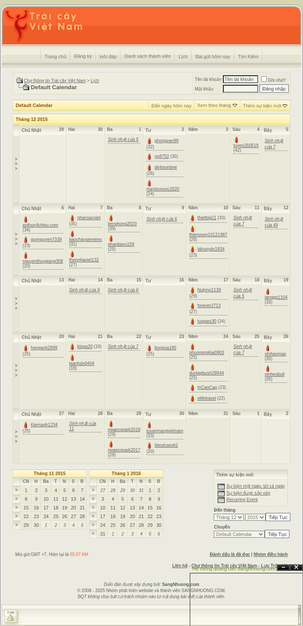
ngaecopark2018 (124, 429)
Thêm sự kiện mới (262, 105)
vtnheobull (275, 374)
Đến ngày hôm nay (172, 105)
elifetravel (207, 398)
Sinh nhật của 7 (123, 346)
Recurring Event (242, 499)
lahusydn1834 (211, 249)
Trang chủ (56, 56)
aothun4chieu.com (40, 225)
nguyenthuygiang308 (43, 261)
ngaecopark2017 (124, 450)
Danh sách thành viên (148, 56)
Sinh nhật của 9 (84, 290)
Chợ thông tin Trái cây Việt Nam (55, 80)
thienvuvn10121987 (208, 234)
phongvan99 (166, 140)
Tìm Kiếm (248, 56)
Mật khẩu (204, 89)
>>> (16, 164)
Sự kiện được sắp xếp (248, 493)
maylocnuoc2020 (162, 189)
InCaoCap (207, 387)
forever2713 (209, 305)
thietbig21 (207, 217)
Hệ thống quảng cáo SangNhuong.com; (234, 568)
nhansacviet (89, 217)
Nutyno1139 (209, 290)
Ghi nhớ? (273, 80)
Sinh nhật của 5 (123, 139)
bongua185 (165, 347)
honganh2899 (44, 347)
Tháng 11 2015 (49, 473)
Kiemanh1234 (44, 424)
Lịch (183, 56)
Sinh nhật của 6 (161, 219)
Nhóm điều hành (270, 554)
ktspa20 (85, 346)
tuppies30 (207, 321)
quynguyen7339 (46, 239)
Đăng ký (83, 56)
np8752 (162, 156)
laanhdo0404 (81, 363)
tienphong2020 (122, 223)
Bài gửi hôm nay (212, 56)
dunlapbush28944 (206, 373)
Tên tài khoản (208, 79)
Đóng (296, 567)
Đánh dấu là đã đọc (230, 554)
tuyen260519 (246, 145)
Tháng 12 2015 (31, 119)
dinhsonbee (166, 167)
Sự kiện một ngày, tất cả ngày (255, 486)
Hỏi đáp (108, 56)
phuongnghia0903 (206, 352)
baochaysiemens (85, 239)
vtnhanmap (275, 353)
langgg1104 (276, 297)
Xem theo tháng (214, 105)
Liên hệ (179, 565)
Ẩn (283, 567)
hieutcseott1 (166, 445)
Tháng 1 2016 (126, 473)
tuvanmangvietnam (164, 430)
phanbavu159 (121, 244)
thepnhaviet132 (84, 260)
